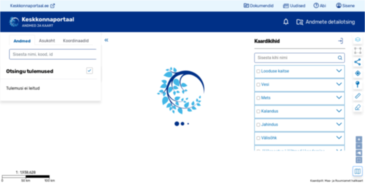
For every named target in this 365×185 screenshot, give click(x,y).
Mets (266, 97)
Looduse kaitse (275, 71)
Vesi (265, 84)
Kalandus (269, 111)
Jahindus (269, 124)
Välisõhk (269, 137)
